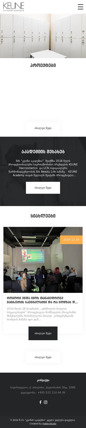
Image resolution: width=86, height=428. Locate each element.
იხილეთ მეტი (43, 128)
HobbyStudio (49, 423)
